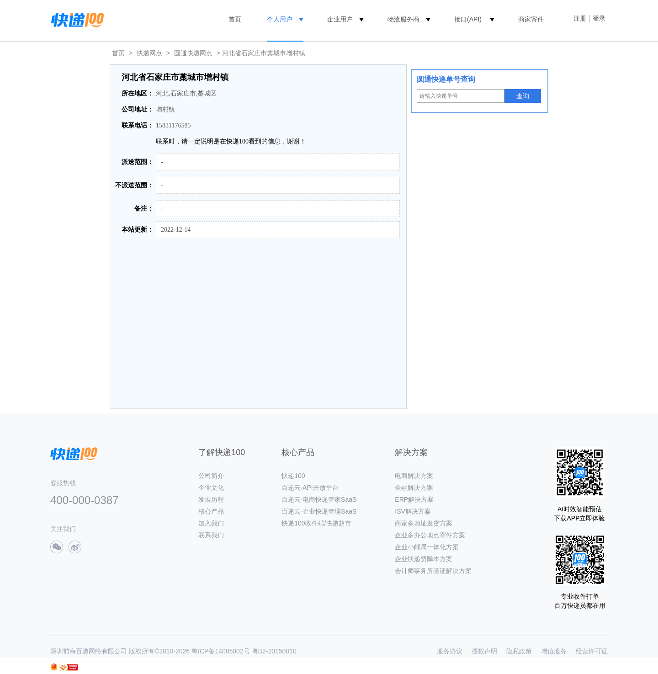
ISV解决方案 (413, 511)
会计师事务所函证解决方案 (433, 570)
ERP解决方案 (414, 499)
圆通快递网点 (193, 53)
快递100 (293, 475)
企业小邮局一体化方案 (427, 547)
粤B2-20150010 (274, 651)
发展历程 (211, 499)
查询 (522, 96)
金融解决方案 (414, 487)
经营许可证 (592, 651)
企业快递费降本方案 (423, 559)
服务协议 (449, 651)
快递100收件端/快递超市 (316, 523)
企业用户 (340, 19)
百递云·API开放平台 (309, 487)
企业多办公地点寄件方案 (430, 535)
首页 (234, 19)
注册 (579, 18)
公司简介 (211, 475)
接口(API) (468, 19)
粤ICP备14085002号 (220, 651)
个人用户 (279, 19)
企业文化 (211, 487)
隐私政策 (519, 651)
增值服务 (554, 651)
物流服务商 (403, 19)
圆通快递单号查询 (446, 79)
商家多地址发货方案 (423, 523)
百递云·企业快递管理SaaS (318, 511)
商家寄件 (531, 19)
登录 (599, 18)
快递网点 (149, 53)
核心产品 (211, 511)
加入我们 (211, 523)
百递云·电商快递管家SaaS (318, 499)
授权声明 (484, 651)
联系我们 (211, 535)
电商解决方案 (414, 475)
